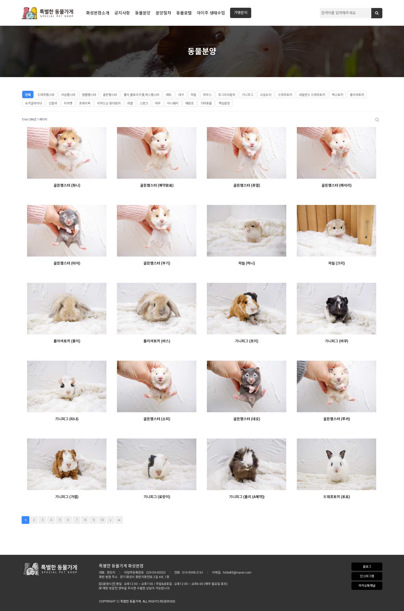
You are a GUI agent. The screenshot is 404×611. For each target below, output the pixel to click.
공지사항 (122, 13)
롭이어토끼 (357, 95)
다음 (110, 520)
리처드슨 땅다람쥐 (109, 103)
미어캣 (68, 103)
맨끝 (119, 520)
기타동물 (206, 103)
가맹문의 (240, 13)
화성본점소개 (97, 13)
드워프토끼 (285, 95)
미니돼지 (173, 103)
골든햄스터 (110, 95)
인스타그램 (367, 576)
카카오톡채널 (366, 586)
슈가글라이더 (33, 103)
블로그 (367, 566)
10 (102, 520)
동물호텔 (184, 13)
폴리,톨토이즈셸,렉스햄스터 (141, 95)
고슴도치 (265, 95)
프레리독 (84, 103)
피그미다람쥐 (226, 95)
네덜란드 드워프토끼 (312, 95)
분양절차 (163, 13)
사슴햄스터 (68, 95)
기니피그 (247, 95)
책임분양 (224, 103)
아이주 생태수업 (211, 13)
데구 (181, 95)
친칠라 (53, 103)
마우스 (207, 95)
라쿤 (130, 103)
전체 (28, 95)
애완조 (189, 103)
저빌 (193, 95)
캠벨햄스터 (89, 95)
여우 (158, 103)
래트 (169, 95)
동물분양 (142, 13)
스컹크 (144, 103)
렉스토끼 (337, 95)
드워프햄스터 (45, 95)
